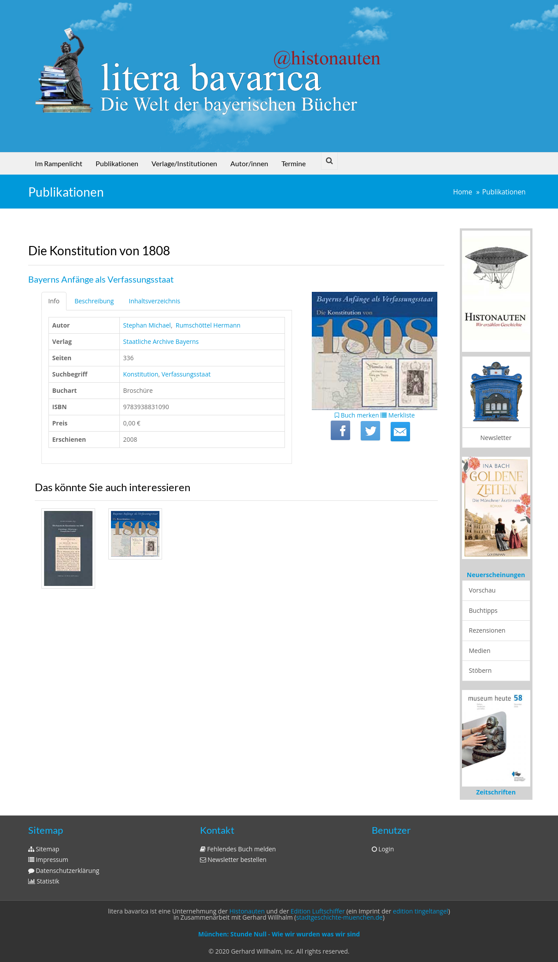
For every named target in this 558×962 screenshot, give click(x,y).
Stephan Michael (147, 325)
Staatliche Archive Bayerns (161, 341)
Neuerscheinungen (496, 574)
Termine (293, 163)
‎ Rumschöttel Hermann (207, 325)
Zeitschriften (496, 792)
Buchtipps (483, 610)
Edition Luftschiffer (318, 911)
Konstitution (141, 374)
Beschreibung (94, 301)
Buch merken (357, 415)
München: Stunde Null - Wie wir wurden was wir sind (279, 934)
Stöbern (480, 670)
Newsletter (496, 437)
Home (463, 192)
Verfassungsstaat (186, 374)
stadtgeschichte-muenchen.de (339, 917)
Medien (480, 650)
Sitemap (43, 849)
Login (383, 849)
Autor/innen (249, 163)
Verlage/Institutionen (184, 163)
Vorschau (482, 590)
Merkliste (398, 415)
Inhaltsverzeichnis (154, 301)
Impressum (48, 859)
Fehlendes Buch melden (238, 849)
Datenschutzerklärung (64, 870)
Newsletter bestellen (233, 859)
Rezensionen (487, 630)
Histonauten (247, 911)
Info (54, 301)
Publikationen (117, 163)
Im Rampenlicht (58, 163)
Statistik (43, 881)
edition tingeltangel (420, 911)
